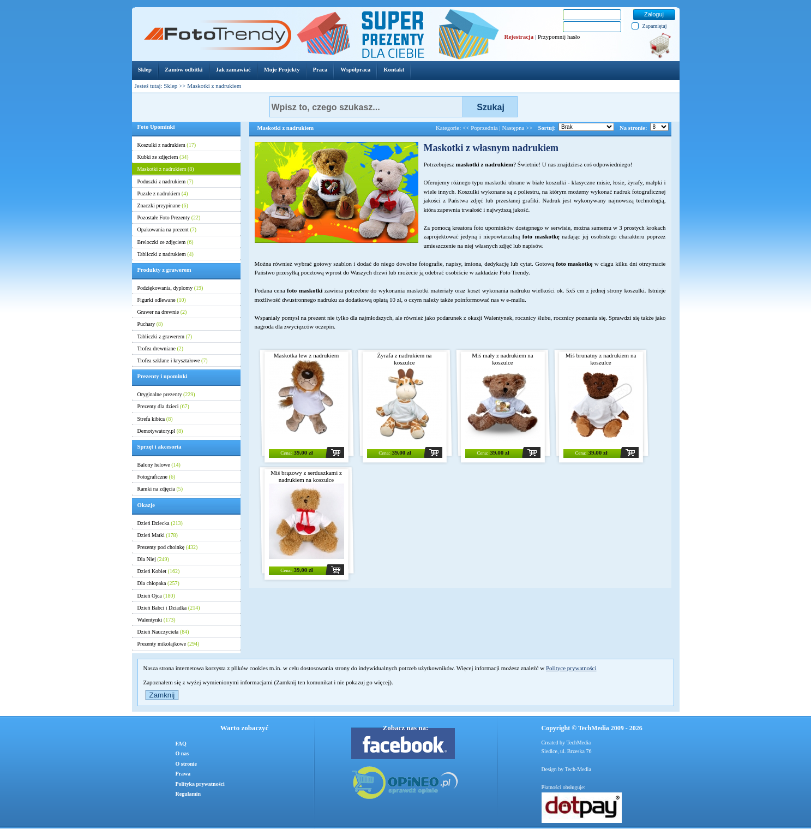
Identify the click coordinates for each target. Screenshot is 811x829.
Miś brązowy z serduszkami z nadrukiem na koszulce (306, 476)
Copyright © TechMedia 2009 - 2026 (592, 728)
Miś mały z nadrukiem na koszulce (502, 359)
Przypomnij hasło (559, 36)
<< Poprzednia (480, 127)
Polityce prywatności (571, 668)
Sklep (170, 85)
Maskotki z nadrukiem (285, 128)
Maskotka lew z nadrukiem (306, 355)
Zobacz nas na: (406, 728)
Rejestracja (519, 36)
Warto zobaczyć (244, 728)
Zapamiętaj (654, 26)
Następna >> (517, 127)
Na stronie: (633, 128)
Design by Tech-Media (566, 769)
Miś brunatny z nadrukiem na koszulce (601, 359)
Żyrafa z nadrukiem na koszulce (404, 359)
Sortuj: (547, 128)
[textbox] (366, 106)
